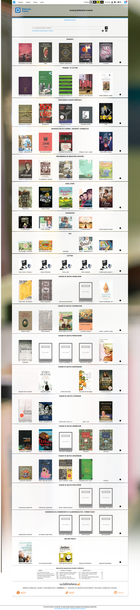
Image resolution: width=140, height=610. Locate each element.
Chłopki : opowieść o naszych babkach (67, 573)
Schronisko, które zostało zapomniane (67, 578)
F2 (119, 2)
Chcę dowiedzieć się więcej (61, 608)
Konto (42, 2)
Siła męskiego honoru (86, 578)
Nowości (20, 2)
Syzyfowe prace (85, 575)
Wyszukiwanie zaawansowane (40, 30)
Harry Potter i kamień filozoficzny (44, 576)
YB (98, 2)
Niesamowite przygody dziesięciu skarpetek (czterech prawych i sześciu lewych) (53, 575)
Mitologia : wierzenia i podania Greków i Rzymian (47, 573)
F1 (115, 2)
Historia (28, 2)
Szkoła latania (40, 578)
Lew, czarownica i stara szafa (43, 572)
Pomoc (35, 2)
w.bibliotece (61, 588)
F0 (112, 2)
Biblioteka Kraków (70, 20)
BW (95, 2)
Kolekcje (51, 30)
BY (102, 2)
